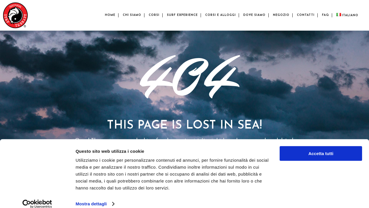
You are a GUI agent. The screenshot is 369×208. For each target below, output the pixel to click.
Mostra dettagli (91, 196)
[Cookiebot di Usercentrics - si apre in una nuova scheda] (37, 196)
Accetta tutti (321, 146)
